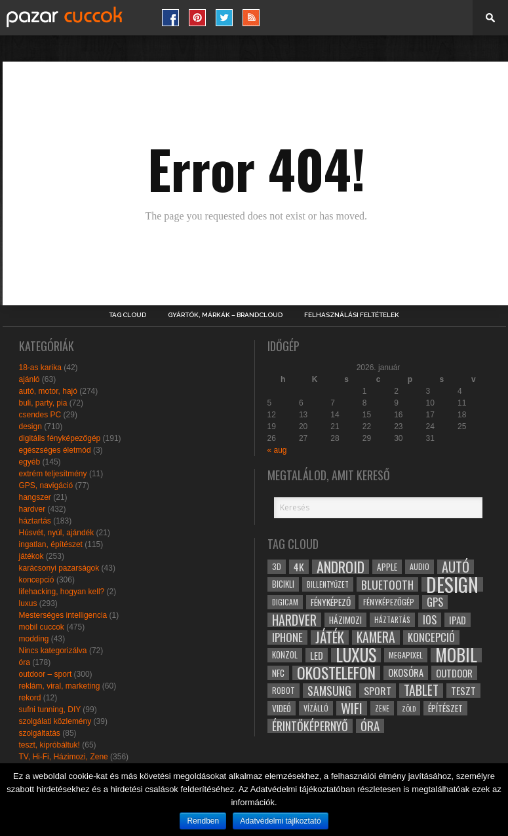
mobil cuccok (41, 627)
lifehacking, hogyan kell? (62, 591)
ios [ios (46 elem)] (430, 620)
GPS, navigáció (46, 485)
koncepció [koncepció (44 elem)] (431, 637)
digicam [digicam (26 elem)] (285, 601)
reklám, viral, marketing (59, 686)
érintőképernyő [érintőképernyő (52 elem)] (310, 726)
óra (24, 662)
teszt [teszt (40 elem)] (463, 690)
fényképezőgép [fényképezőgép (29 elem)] (388, 602)
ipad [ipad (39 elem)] (457, 620)
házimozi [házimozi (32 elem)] (345, 619)
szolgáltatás (39, 733)
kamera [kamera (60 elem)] (376, 637)
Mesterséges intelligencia (63, 615)
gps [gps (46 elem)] (435, 602)
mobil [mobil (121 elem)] (456, 655)
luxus (28, 603)
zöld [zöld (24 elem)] (409, 708)
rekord (30, 697)
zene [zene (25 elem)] (382, 708)
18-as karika (40, 367)
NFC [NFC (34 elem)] (278, 672)
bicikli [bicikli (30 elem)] (283, 584)
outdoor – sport (45, 674)
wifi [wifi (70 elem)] (351, 708)
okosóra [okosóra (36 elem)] (405, 672)
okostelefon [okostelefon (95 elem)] (336, 673)
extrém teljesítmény (53, 473)
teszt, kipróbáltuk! (49, 745)
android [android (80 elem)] (340, 567)
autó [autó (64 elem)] (455, 567)
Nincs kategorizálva (53, 650)
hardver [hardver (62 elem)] (294, 620)
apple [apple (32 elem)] (387, 566)
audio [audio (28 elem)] (419, 566)
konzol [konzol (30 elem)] (285, 655)
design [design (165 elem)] (452, 584)
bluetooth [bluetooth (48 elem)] (387, 584)
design (30, 426)
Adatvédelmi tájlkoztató (280, 821)
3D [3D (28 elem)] (276, 566)
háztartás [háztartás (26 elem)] (392, 619)
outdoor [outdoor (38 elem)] (454, 673)
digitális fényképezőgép (60, 438)
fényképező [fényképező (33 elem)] (331, 602)
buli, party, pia (43, 403)
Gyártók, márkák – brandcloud (225, 315)
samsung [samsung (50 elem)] (329, 690)
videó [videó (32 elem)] (281, 708)
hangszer (35, 497)
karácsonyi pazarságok (59, 568)
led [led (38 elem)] (316, 655)
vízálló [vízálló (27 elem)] (315, 707)
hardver (32, 509)
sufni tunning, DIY (50, 709)
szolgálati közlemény (55, 721)
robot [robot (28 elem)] (283, 690)
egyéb (30, 461)
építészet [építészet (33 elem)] (445, 708)
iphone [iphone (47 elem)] (287, 637)
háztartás (35, 520)
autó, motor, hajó (48, 391)
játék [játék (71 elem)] (329, 637)
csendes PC (40, 414)
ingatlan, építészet (51, 544)
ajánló (29, 379)
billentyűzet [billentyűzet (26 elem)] (328, 584)
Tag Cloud (127, 315)
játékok (31, 556)
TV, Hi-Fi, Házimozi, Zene (63, 756)
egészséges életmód (55, 450)
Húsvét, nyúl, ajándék (56, 532)
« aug (277, 450)
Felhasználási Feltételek (351, 315)
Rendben (203, 821)
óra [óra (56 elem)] (370, 726)
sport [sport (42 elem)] (377, 690)
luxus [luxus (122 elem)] (356, 655)
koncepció (36, 579)
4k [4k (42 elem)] (299, 567)
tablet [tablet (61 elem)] (421, 690)
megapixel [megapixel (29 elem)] (406, 655)
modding (34, 638)
